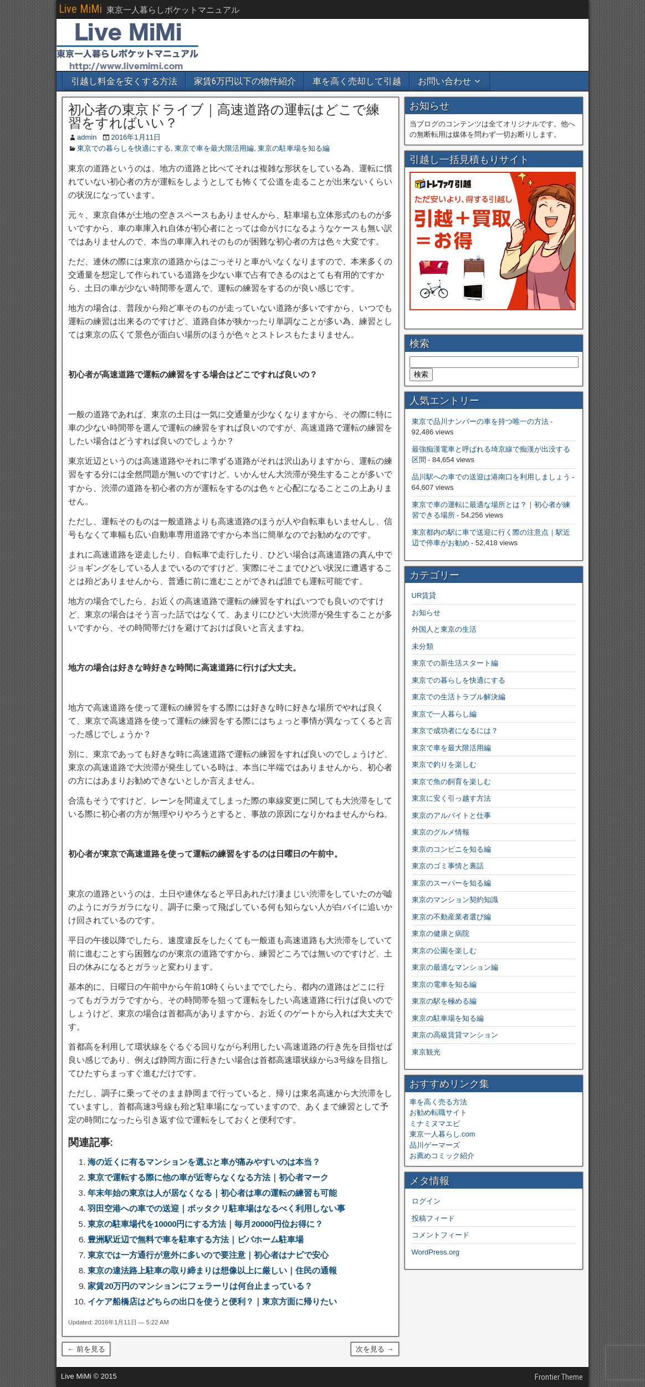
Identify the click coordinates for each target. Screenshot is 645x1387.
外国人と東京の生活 (444, 629)
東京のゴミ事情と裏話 (448, 866)
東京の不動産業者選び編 (451, 917)
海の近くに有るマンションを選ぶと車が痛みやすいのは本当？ (204, 1161)
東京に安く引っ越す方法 (451, 798)
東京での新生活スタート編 (455, 663)
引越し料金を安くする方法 (124, 81)
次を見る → (375, 1349)
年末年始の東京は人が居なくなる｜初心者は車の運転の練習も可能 (212, 1192)
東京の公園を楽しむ (444, 950)
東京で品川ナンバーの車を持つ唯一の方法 (480, 421)
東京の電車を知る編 (444, 984)
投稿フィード (433, 1218)
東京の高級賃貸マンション (455, 1035)
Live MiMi (80, 9)
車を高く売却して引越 (357, 81)
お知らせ (426, 612)
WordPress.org (435, 1252)
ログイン (426, 1201)
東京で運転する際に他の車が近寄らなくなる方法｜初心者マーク (208, 1177)
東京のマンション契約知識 (455, 899)
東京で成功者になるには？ (455, 730)
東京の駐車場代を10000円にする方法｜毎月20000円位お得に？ (205, 1224)
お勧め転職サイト (438, 1112)
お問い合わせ (444, 81)
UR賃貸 (424, 595)
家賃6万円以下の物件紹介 (245, 81)
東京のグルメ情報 (440, 832)
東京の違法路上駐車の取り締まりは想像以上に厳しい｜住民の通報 (212, 1270)
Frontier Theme (559, 1377)
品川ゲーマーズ (434, 1145)
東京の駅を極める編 (444, 1001)
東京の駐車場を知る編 (294, 148)
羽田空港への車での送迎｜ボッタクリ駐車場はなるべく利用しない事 (216, 1208)
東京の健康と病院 (440, 933)
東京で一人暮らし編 (444, 714)
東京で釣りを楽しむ (444, 764)
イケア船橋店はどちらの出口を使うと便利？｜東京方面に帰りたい (212, 1301)
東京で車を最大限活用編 (214, 148)
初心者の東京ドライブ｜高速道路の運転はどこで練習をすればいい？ (224, 116)
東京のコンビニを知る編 (451, 849)
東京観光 (426, 1052)
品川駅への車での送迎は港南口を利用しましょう (491, 477)
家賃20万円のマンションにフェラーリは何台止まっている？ (200, 1286)
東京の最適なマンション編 (455, 967)
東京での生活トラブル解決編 (458, 697)
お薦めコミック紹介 (441, 1155)
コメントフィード (440, 1235)
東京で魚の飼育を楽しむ (451, 781)
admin (86, 137)
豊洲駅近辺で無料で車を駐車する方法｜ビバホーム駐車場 (196, 1239)
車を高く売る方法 (438, 1102)
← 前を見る (86, 1349)
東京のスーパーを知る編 (451, 883)
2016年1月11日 (136, 137)
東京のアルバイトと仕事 (451, 815)
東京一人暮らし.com (442, 1134)
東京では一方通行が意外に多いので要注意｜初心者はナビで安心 (208, 1255)
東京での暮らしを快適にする (124, 148)
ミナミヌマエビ (434, 1123)
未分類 (422, 646)
